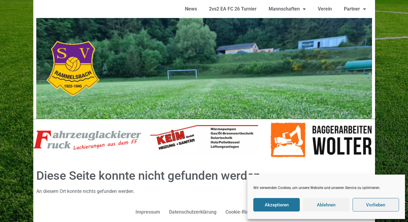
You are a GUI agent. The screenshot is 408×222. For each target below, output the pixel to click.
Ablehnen (326, 205)
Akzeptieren (277, 205)
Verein (325, 9)
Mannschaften (287, 9)
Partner (355, 9)
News (191, 9)
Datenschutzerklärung (192, 212)
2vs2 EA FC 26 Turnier (233, 9)
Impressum (148, 212)
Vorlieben (375, 205)
